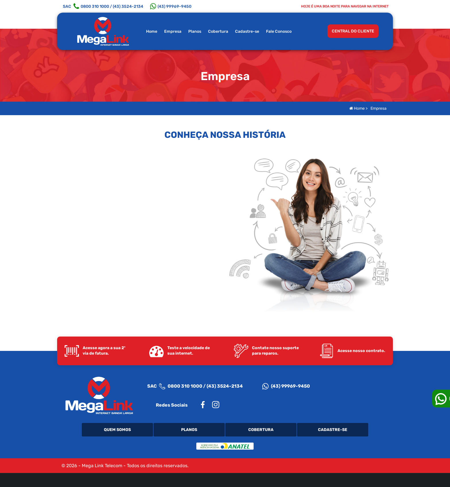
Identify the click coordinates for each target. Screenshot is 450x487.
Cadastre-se (247, 31)
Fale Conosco (279, 31)
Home (151, 31)
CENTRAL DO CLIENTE (353, 31)
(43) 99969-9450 (286, 386)
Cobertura (218, 31)
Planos (194, 31)
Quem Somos (117, 429)
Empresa (172, 31)
